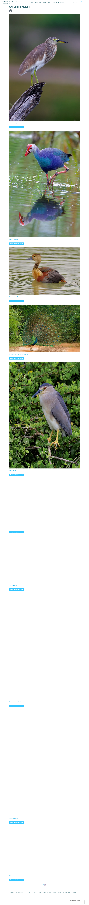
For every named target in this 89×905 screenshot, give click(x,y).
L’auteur (49, 2)
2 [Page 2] (43, 884)
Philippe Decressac (9, 2)
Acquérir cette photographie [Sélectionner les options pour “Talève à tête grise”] (16, 243)
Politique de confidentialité (69, 892)
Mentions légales (57, 892)
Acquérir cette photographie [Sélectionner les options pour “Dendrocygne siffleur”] (16, 301)
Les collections (37, 2)
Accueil (31, 2)
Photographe (6, 3)
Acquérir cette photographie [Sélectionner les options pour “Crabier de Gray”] (16, 127)
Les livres (44, 2)
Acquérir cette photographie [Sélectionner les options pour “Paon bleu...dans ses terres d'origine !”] (16, 358)
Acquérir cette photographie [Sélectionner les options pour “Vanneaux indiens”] (16, 532)
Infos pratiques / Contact (58, 2)
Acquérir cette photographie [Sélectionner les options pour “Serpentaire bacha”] (16, 822)
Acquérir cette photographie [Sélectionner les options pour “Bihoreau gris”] (16, 474)
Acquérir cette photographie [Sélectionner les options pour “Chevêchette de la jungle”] (16, 706)
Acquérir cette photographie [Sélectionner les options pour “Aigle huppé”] (16, 879)
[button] (74, 2)
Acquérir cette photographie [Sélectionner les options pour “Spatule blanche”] (16, 589)
